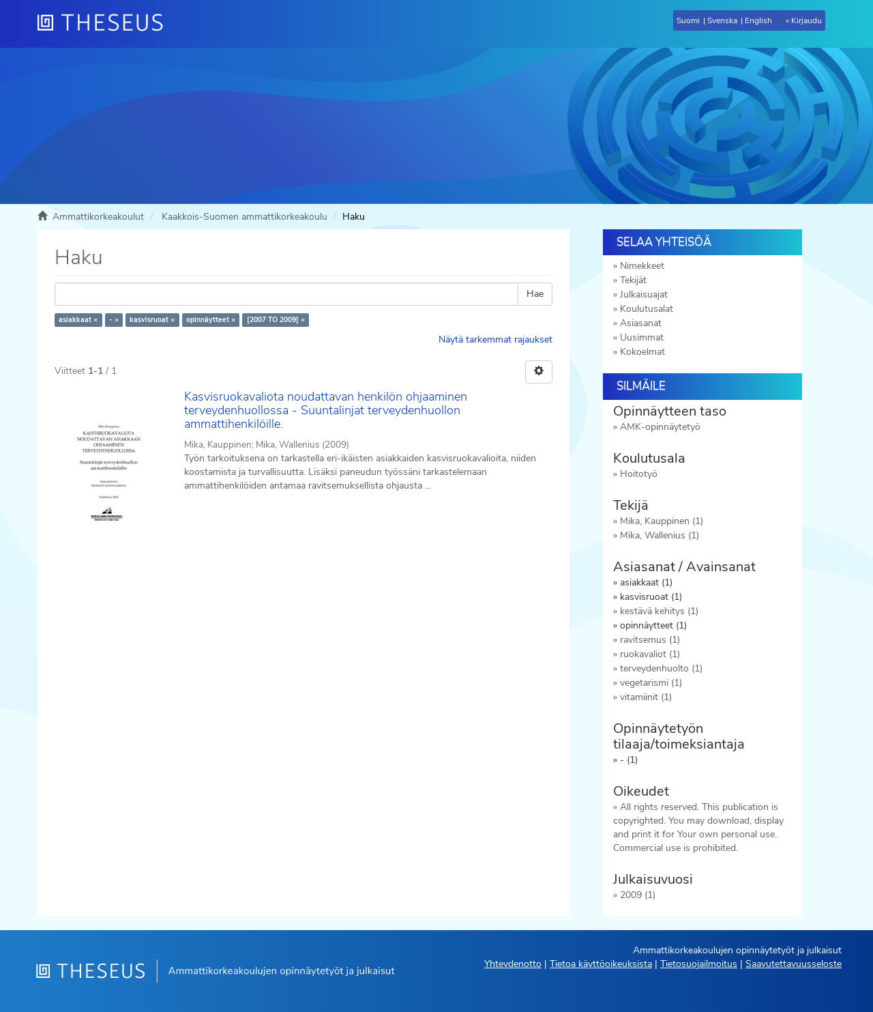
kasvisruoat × (152, 320)
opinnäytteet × (210, 320)
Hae (535, 293)
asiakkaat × (78, 320)
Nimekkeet (642, 265)
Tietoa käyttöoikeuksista (601, 963)
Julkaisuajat (644, 294)
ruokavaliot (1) (650, 654)
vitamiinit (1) (646, 697)
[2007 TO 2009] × (276, 320)
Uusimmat (642, 337)
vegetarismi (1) (651, 682)
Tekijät (633, 280)
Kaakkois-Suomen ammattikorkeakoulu (244, 216)
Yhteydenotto (513, 963)
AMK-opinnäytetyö (660, 426)
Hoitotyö (638, 473)
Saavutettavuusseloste (793, 963)
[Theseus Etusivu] (106, 24)
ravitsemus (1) (650, 639)
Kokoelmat (642, 351)
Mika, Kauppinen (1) (661, 521)
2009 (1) (637, 894)
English (758, 20)
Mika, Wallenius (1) (659, 535)
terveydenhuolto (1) (661, 668)
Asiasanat (641, 323)
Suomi (688, 20)
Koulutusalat (646, 308)
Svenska (722, 20)
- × (114, 320)
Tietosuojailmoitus (698, 963)
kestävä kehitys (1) (659, 611)
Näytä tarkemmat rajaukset (495, 339)
